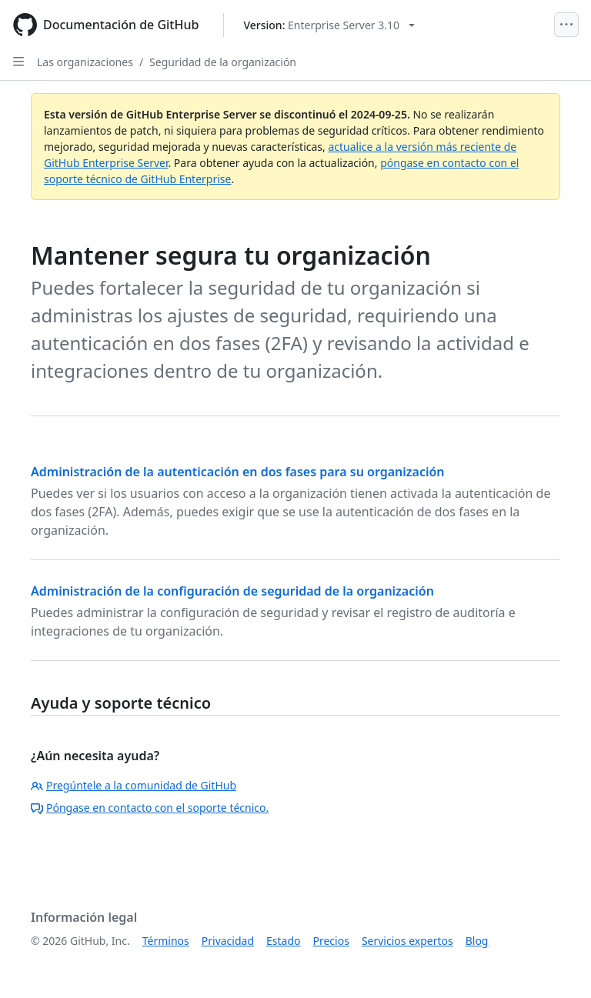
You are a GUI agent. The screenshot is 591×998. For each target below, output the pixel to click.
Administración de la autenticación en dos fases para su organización (238, 471)
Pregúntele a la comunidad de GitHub (133, 785)
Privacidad (228, 940)
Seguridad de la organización (222, 62)
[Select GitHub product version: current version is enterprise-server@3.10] (329, 25)
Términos (165, 940)
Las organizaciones (85, 62)
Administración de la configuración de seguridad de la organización (232, 590)
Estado (283, 940)
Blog (477, 940)
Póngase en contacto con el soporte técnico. (150, 807)
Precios (331, 940)
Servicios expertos (407, 940)
